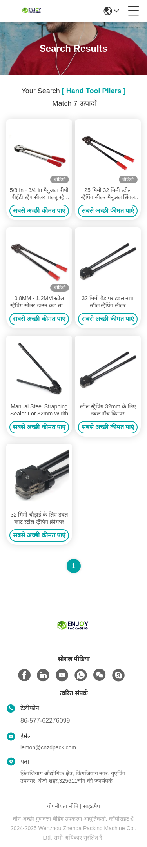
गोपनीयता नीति (62, 806)
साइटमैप (91, 806)
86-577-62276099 (45, 720)
